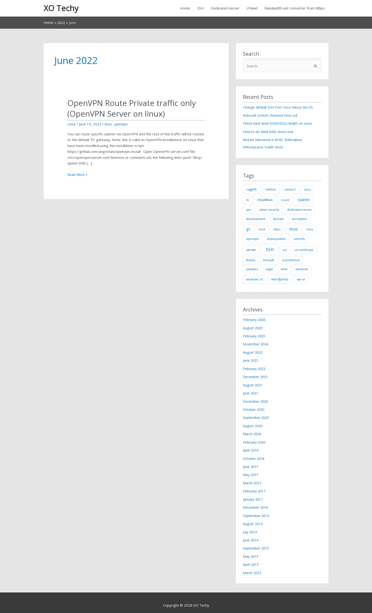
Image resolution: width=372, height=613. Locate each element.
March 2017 (252, 479)
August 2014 (253, 519)
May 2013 (251, 551)
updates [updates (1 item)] (252, 269)
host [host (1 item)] (262, 229)
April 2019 (251, 447)
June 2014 (251, 535)
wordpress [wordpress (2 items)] (279, 279)
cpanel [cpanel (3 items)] (303, 199)
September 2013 (257, 543)
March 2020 (252, 431)
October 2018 (254, 455)
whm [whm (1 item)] (284, 269)
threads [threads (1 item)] (268, 260)
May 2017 (251, 471)
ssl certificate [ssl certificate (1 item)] (303, 250)
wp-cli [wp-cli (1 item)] (301, 279)
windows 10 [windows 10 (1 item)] (254, 279)
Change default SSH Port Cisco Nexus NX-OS (279, 108)
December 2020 (256, 399)
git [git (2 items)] (248, 229)
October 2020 (254, 407)
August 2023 (253, 351)
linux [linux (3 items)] (293, 229)
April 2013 (251, 559)
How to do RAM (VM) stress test (270, 132)
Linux (71, 124)
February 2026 (255, 319)
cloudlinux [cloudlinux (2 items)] (265, 199)
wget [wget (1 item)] (269, 269)
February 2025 (255, 335)
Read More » (77, 175)
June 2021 (251, 391)
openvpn (121, 124)
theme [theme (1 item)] (250, 260)
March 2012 (252, 567)
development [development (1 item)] (255, 219)
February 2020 (255, 439)
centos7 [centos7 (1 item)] (290, 189)
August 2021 (253, 383)
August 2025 (253, 327)
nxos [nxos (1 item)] (309, 229)
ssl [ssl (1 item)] (285, 250)
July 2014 (250, 527)
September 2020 (257, 415)
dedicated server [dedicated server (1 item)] (299, 209)
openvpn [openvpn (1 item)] (252, 239)
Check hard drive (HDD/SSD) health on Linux (278, 124)
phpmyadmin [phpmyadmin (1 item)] (276, 239)
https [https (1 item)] (277, 229)
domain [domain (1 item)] (278, 219)
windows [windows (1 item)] (302, 269)
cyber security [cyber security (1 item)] (269, 209)
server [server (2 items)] (251, 249)
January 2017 (253, 495)
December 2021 (256, 375)
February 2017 (255, 487)
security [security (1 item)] (299, 239)
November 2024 (256, 343)
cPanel (252, 8)
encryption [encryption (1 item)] (299, 219)
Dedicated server (225, 8)
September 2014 (257, 511)
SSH (200, 8)
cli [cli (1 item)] (247, 200)
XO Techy (62, 8)
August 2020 (253, 423)
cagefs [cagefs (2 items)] (251, 189)
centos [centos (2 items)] (270, 189)
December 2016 (256, 503)
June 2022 (251, 359)
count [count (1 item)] (285, 200)
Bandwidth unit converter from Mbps (295, 8)
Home (185, 8)
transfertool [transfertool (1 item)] (291, 260)
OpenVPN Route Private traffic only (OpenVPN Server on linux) (134, 109)
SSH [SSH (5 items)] (270, 249)
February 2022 (255, 367)
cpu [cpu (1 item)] (248, 209)
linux (108, 124)
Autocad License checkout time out (271, 116)
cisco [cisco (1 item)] (307, 189)
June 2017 (251, 463)
